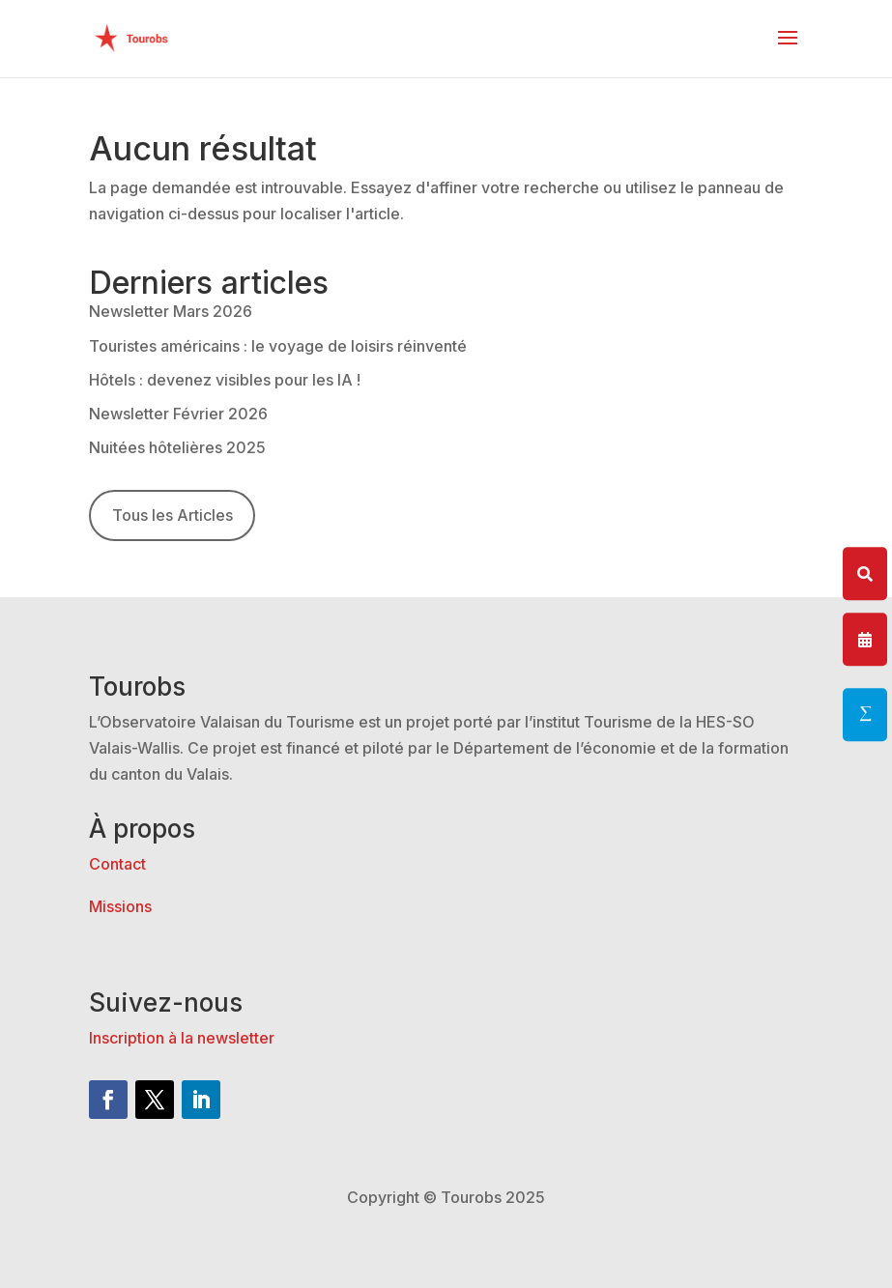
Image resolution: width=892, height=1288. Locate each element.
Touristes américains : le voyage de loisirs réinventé (278, 346)
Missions (120, 906)
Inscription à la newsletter (181, 1037)
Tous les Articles (172, 515)
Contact (117, 863)
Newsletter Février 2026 (178, 413)
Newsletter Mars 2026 (170, 311)
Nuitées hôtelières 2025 (177, 447)
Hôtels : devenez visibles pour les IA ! (224, 379)
